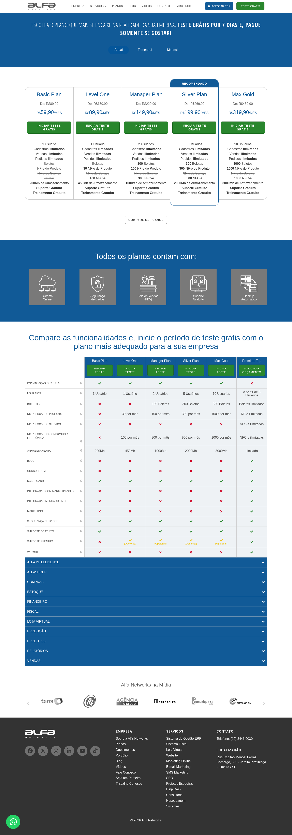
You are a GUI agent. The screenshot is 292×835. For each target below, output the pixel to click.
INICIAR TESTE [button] (99, 370)
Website (172, 755)
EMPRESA (77, 6)
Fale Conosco (126, 772)
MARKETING (35, 511)
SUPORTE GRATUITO (40, 531)
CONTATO (163, 6)
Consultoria (174, 795)
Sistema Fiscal (176, 744)
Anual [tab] (118, 50)
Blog (119, 761)
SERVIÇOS (98, 6)
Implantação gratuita (43, 383)
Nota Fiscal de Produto (44, 413)
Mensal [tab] (172, 50)
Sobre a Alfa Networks (132, 738)
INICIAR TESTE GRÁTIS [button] (49, 127)
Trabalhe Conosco (129, 783)
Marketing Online (178, 761)
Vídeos (121, 766)
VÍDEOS (147, 6)
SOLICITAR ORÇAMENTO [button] (251, 370)
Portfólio (122, 755)
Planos (121, 744)
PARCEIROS (183, 6)
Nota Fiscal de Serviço (44, 424)
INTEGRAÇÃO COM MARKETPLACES (50, 491)
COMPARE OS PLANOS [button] (146, 220)
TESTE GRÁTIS (250, 6)
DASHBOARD (35, 480)
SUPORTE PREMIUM (40, 541)
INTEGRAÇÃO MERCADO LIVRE (47, 501)
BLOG (132, 6)
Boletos (33, 404)
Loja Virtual (174, 749)
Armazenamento (39, 450)
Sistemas (173, 806)
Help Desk (173, 789)
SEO (169, 778)
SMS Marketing (177, 772)
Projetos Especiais (179, 783)
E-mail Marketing (178, 766)
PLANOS (117, 6)
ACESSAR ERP (219, 6)
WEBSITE (33, 552)
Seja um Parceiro (128, 778)
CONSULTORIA (36, 470)
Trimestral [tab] (145, 50)
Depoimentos (125, 749)
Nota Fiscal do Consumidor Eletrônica (47, 436)
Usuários (34, 393)
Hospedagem (176, 800)
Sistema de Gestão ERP (183, 738)
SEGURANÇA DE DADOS (42, 521)
